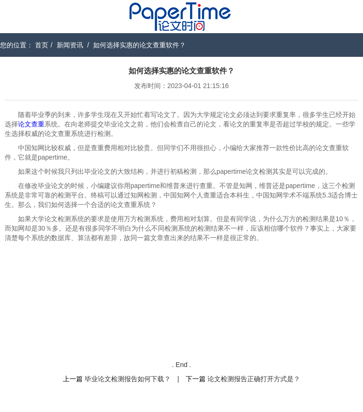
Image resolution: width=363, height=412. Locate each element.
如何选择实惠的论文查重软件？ (139, 45)
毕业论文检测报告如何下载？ (128, 379)
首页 (41, 45)
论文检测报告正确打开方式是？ (253, 379)
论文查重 (31, 124)
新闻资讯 (70, 45)
